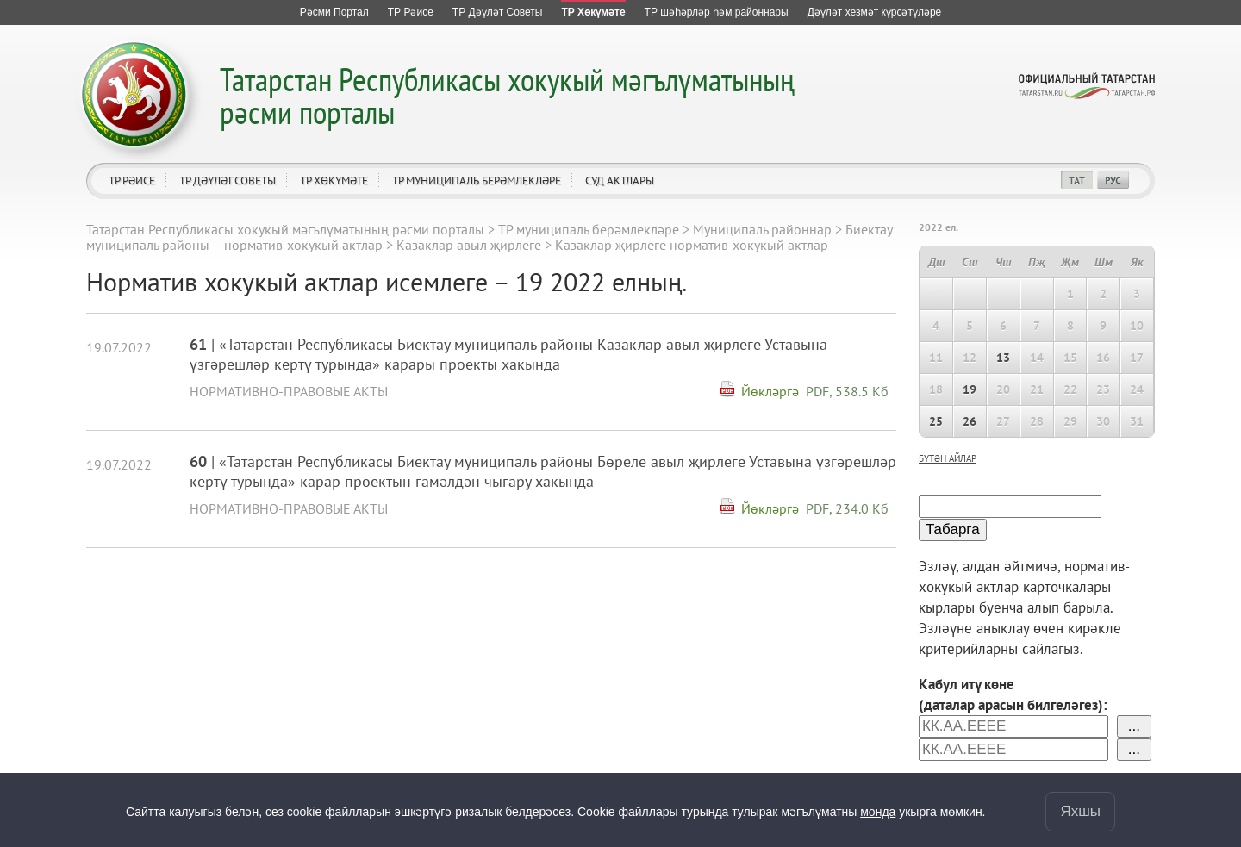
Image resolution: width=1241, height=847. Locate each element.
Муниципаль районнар (762, 229)
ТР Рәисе (132, 180)
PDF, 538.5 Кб (847, 391)
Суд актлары (619, 180)
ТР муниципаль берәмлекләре (476, 180)
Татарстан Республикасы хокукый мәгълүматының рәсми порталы (507, 95)
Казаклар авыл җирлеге (468, 244)
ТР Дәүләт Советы (227, 180)
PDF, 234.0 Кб (847, 508)
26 (969, 421)
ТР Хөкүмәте (334, 180)
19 (969, 389)
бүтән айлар (947, 458)
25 (936, 421)
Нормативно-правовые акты (289, 391)
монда (877, 812)
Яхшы (1080, 811)
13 (1003, 357)
